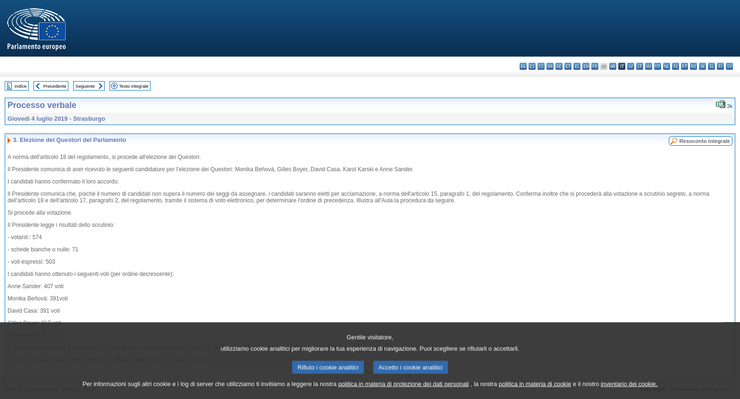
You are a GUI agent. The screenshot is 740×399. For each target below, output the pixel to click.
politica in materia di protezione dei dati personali (403, 392)
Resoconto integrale (704, 141)
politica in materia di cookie (535, 392)
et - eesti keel (568, 66)
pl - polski (675, 66)
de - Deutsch (559, 66)
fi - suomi (720, 66)
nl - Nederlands (666, 66)
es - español (532, 66)
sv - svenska (729, 66)
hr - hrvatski (612, 66)
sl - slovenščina (711, 66)
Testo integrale (133, 86)
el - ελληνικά (576, 66)
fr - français (594, 66)
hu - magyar (648, 66)
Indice (21, 86)
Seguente (85, 86)
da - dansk (550, 66)
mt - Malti (657, 66)
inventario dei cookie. (629, 392)
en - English (585, 66)
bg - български (523, 66)
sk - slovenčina (702, 66)
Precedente (55, 86)
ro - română (693, 66)
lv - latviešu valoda (630, 66)
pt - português (684, 66)
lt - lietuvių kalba (639, 66)
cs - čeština (541, 66)
